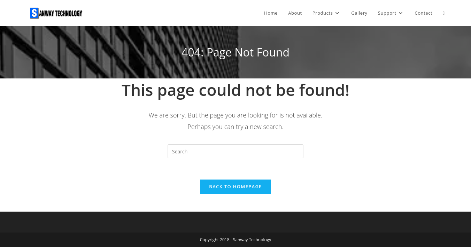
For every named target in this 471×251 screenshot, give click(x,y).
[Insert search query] (235, 151)
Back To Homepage (235, 186)
